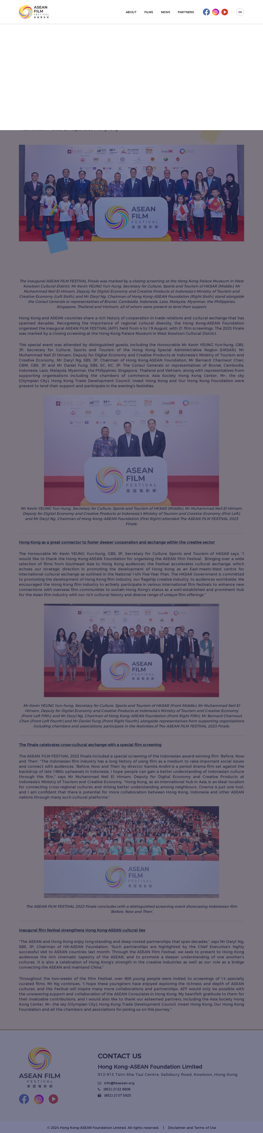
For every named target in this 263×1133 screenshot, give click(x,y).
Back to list (43, 36)
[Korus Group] (34, 12)
